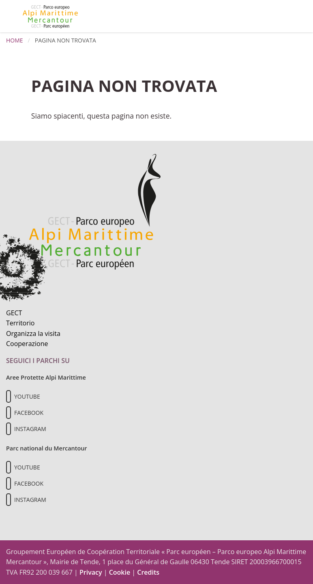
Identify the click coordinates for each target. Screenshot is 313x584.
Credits (148, 572)
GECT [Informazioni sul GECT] (14, 312)
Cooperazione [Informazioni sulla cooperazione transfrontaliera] (27, 343)
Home (14, 40)
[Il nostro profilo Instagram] (8, 429)
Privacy (90, 572)
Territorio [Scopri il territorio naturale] (20, 323)
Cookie (120, 572)
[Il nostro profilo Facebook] (8, 412)
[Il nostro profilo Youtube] (8, 396)
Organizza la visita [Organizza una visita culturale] (33, 333)
